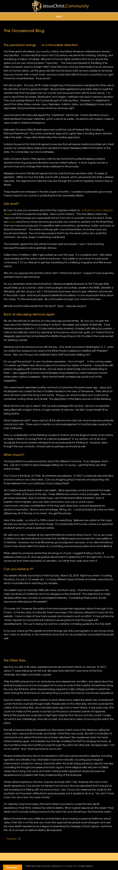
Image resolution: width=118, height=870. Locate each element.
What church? (14, 455)
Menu (59, 16)
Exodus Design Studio (69, 866)
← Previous (10, 838)
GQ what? (11, 204)
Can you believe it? (18, 569)
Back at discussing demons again (29, 314)
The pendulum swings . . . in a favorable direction (41, 45)
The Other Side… (16, 660)
